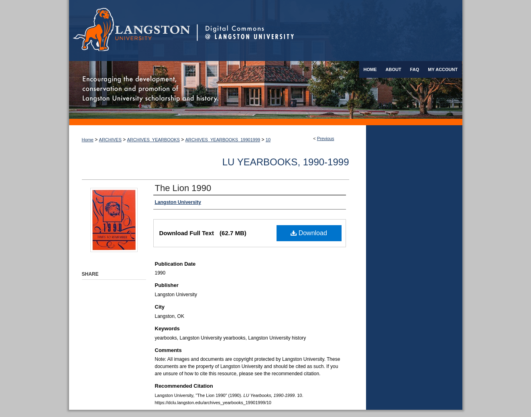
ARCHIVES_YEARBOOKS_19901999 (222, 139)
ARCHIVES (110, 139)
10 (268, 139)
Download (309, 233)
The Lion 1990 (183, 188)
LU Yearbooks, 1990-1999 (285, 162)
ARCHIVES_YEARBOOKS (153, 139)
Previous (325, 138)
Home (88, 139)
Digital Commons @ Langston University (329, 30)
